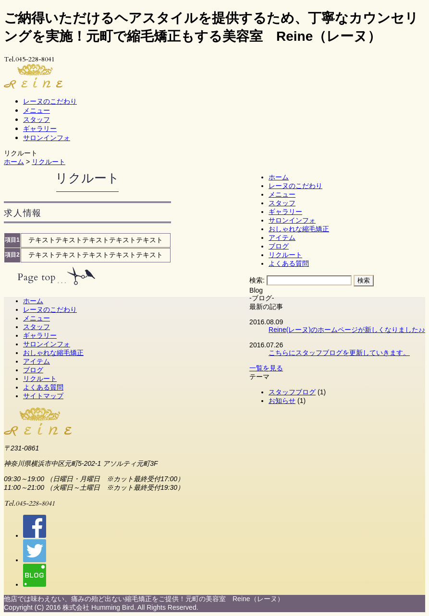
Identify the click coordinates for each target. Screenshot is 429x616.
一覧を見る (266, 368)
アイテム (282, 237)
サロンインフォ (46, 137)
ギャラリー (40, 128)
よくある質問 (289, 263)
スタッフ (36, 119)
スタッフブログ (292, 392)
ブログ (279, 246)
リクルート (48, 162)
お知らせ (282, 400)
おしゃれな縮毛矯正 (299, 229)
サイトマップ (43, 396)
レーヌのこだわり (50, 101)
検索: (257, 280)
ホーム (14, 162)
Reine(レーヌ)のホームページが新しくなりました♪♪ (347, 329)
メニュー (36, 110)
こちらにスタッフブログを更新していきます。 (339, 352)
